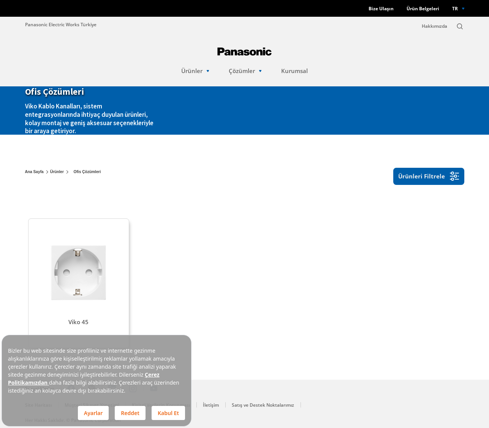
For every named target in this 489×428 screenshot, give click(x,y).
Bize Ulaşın (381, 8)
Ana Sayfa (34, 172)
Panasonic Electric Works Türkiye (61, 24)
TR (455, 8)
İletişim (211, 405)
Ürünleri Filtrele (428, 176)
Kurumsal (294, 71)
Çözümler (245, 71)
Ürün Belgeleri (423, 8)
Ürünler (195, 71)
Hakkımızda (434, 26)
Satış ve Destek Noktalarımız (263, 405)
